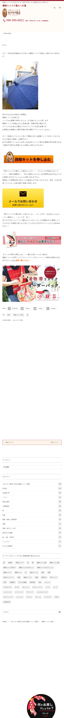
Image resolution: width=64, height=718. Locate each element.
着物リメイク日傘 (18, 315)
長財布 (10, 562)
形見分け (44, 577)
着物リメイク (7, 572)
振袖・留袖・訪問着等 (32, 519)
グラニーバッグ (8, 597)
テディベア (30, 592)
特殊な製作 (32, 502)
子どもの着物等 (32, 546)
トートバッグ (19, 592)
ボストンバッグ (37, 587)
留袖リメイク (34, 572)
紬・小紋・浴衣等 (32, 537)
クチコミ (29, 597)
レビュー (47, 582)
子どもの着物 (22, 582)
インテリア (32, 541)
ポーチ (17, 587)
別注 (40, 582)
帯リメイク (53, 577)
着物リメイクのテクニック (45, 567)
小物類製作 (32, 506)
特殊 (42, 572)
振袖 (36, 577)
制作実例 (32, 582)
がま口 (57, 597)
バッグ (32, 497)
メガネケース (7, 587)
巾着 (4, 582)
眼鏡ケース (18, 572)
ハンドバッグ (7, 592)
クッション (19, 597)
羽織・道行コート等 (32, 528)
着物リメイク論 (41, 562)
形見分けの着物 (32, 533)
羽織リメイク (20, 562)
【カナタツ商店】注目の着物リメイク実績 (32, 484)
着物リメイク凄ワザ (9, 567)
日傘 (9, 315)
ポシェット (26, 587)
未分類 (32, 488)
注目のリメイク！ (8, 577)
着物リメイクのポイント (26, 567)
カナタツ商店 (19, 320)
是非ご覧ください (23, 260)
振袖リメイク (28, 577)
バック (55, 587)
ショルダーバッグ (42, 592)
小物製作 (12, 582)
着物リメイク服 (54, 562)
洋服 (32, 524)
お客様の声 (32, 493)
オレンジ (38, 597)
